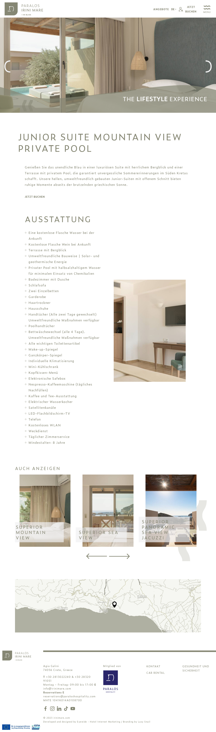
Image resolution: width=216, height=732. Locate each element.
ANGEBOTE (161, 9)
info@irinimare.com (57, 688)
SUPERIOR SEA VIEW (99, 535)
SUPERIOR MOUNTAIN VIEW (31, 532)
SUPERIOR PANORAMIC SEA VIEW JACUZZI (158, 529)
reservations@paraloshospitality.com (69, 696)
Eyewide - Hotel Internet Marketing (98, 721)
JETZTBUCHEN (190, 9)
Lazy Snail (144, 721)
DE (173, 9)
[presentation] (7, 66)
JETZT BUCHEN (35, 196)
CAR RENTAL (155, 673)
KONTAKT (153, 666)
